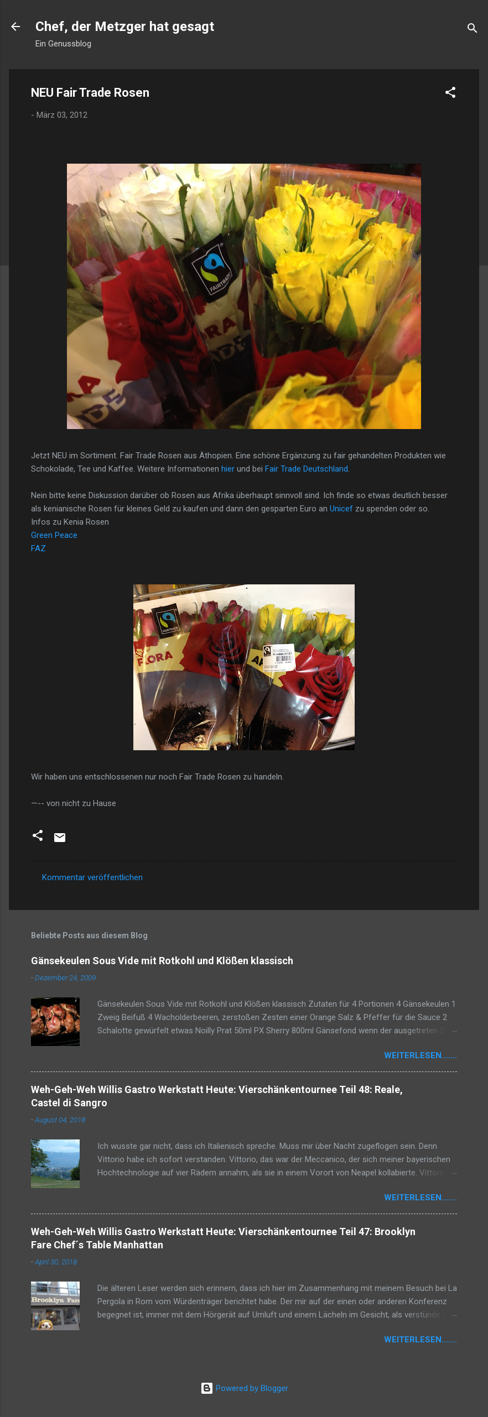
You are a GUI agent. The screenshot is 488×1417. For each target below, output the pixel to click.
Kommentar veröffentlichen (92, 877)
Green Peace (55, 535)
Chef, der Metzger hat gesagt (124, 26)
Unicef (341, 509)
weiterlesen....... (420, 1055)
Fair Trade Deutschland (306, 469)
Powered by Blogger (244, 1388)
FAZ (38, 548)
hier (228, 469)
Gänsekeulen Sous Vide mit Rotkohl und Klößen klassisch (162, 960)
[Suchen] (472, 30)
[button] (450, 94)
